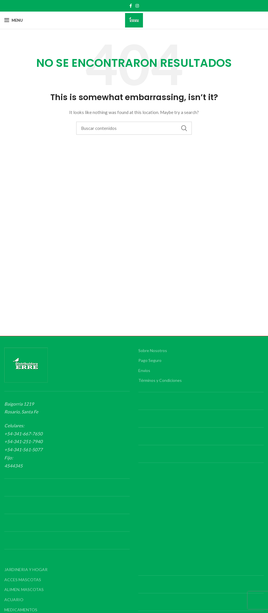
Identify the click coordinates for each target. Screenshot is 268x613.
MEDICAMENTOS (20, 609)
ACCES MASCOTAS (22, 579)
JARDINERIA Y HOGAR (25, 569)
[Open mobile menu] (13, 20)
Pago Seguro (149, 360)
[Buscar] (134, 128)
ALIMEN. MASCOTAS (24, 589)
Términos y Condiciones (160, 380)
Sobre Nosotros (152, 350)
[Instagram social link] (137, 6)
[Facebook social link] (131, 6)
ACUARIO (13, 599)
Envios (144, 370)
